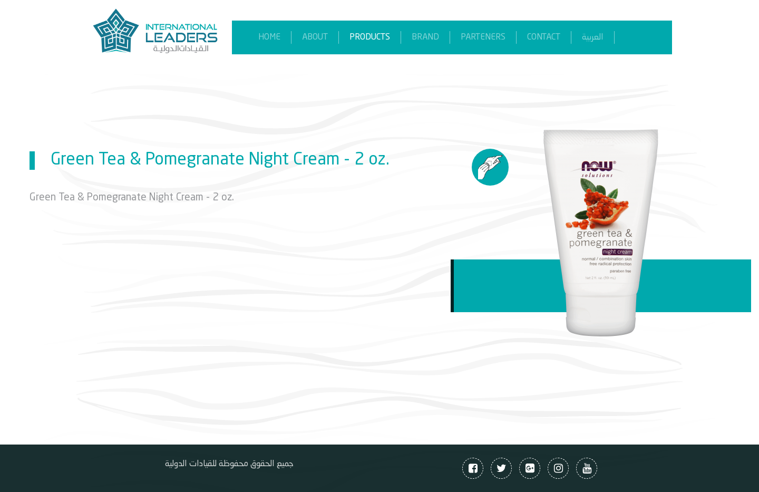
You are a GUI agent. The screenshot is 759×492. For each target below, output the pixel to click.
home (269, 37)
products (369, 37)
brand (425, 37)
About (315, 37)
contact (543, 37)
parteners (483, 37)
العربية (593, 37)
